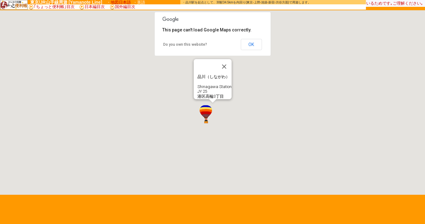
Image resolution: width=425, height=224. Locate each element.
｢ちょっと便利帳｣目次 (54, 6)
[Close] (224, 66)
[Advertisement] (253, 6)
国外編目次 (122, 6)
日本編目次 (95, 6)
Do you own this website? (185, 44)
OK (251, 44)
